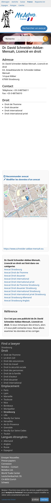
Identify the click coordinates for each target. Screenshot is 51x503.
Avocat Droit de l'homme (16, 272)
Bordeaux (8, 405)
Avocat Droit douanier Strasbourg (20, 288)
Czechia (21, 5)
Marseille (8, 396)
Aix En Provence (11, 424)
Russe (6, 447)
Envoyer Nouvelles (10, 457)
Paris (6, 390)
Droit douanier (11, 379)
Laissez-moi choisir (9, 499)
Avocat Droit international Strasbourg (22, 291)
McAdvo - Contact (9, 466)
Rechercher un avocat (34, 28)
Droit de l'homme (12, 354)
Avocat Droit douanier (14, 275)
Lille (6, 415)
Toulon (7, 433)
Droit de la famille (12, 373)
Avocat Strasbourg (13, 269)
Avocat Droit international (16, 278)
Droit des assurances (14, 361)
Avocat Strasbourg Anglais (16, 300)
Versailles (8, 421)
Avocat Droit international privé (19, 281)
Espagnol (8, 450)
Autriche (15, 2)
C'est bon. (44, 499)
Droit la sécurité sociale (15, 367)
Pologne (13, 5)
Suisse (22, 2)
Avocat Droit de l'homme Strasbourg (21, 285)
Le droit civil (9, 357)
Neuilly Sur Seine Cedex (15, 430)
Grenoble (8, 427)
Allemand (8, 441)
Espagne (4, 5)
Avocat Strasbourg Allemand (18, 297)
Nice (6, 402)
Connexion (6, 463)
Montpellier (9, 408)
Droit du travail (11, 364)
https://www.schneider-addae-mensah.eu (24, 248)
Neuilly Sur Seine (12, 418)
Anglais (7, 444)
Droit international (12, 382)
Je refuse (35, 499)
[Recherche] (45, 39)
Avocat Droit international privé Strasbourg (25, 294)
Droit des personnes (13, 370)
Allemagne (5, 2)
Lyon (6, 393)
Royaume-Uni (40, 2)
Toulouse (8, 399)
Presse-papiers (8, 460)
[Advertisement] (25, 141)
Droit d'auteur (10, 376)
